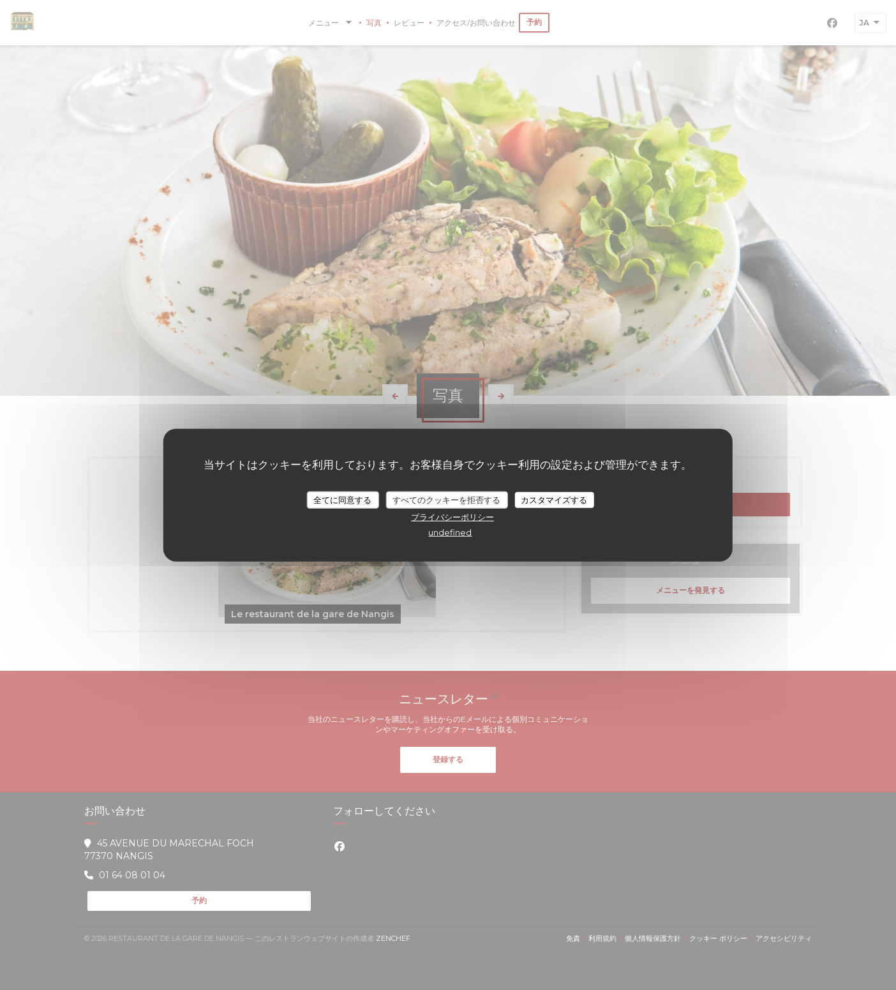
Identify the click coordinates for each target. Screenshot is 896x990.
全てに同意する (342, 499)
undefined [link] (450, 532)
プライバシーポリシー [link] (452, 517)
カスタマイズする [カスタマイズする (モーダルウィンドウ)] (554, 499)
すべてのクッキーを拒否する (446, 499)
